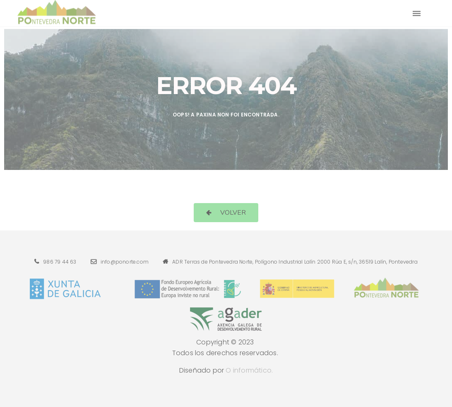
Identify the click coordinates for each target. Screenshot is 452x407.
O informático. (249, 370)
